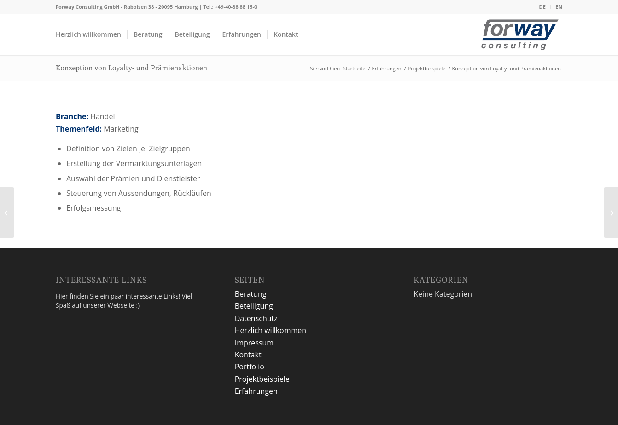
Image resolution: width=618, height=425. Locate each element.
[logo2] (520, 36)
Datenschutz (256, 318)
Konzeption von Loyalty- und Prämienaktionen (131, 67)
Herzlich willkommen (271, 330)
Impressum (254, 343)
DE (542, 6)
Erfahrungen (256, 391)
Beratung (251, 294)
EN (558, 6)
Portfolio (249, 367)
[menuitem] (543, 7)
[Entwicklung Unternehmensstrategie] (7, 212)
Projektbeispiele (262, 379)
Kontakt (248, 355)
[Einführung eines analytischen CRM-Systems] (611, 212)
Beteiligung (254, 306)
